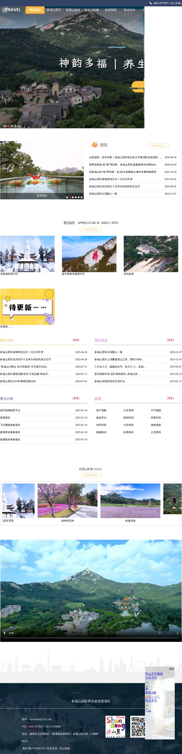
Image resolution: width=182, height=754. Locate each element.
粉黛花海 (133, 520)
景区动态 (101, 340)
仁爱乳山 (167, 9)
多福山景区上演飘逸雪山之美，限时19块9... (118, 359)
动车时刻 (101, 425)
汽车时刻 (129, 425)
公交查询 (156, 432)
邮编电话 (101, 432)
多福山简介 (54, 9)
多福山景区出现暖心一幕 (103, 193)
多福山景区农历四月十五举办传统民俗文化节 (114, 186)
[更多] (76, 340)
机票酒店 (129, 432)
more (163, 147)
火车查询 (129, 410)
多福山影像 (91, 9)
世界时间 (156, 417)
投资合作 (148, 9)
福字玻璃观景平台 (10, 410)
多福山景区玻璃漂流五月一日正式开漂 (110, 179)
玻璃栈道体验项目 (10, 439)
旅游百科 (129, 9)
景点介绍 (91, 222)
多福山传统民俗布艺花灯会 (109, 381)
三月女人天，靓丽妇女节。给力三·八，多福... (119, 366)
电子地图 (101, 410)
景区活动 (6, 340)
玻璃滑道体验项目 (10, 432)
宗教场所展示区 (9, 274)
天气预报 (156, 410)
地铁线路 (156, 425)
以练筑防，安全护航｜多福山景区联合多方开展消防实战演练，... (125, 157)
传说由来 (129, 274)
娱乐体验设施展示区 (73, 274)
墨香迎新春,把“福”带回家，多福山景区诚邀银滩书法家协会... (123, 164)
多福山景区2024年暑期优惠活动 (18, 381)
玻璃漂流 (42, 195)
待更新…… (6, 326)
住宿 (97, 398)
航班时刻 (129, 417)
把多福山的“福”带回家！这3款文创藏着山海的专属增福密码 (122, 172)
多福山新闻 (73, 9)
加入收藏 (176, 3)
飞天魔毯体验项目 (10, 425)
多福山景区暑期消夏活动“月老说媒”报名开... (25, 374)
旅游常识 (101, 417)
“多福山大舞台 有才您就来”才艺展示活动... (24, 366)
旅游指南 (110, 9)
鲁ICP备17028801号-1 (25, 748)
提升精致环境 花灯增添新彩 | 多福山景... (116, 374)
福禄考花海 (69, 520)
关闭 (171, 669)
